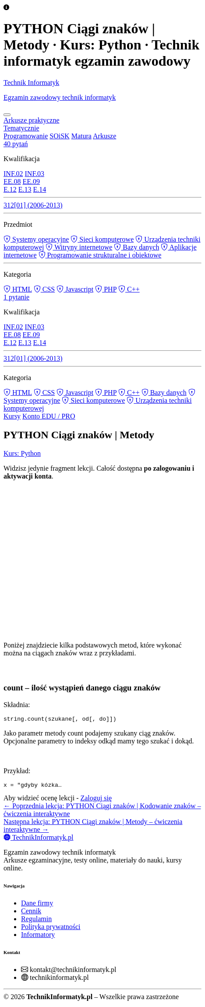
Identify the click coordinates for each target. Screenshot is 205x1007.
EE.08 (12, 181)
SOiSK (59, 136)
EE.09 (31, 181)
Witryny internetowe (79, 247)
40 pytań (16, 144)
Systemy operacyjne (36, 239)
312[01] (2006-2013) (33, 205)
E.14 (39, 189)
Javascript (75, 289)
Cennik (31, 913)
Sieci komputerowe (102, 239)
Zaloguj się (96, 800)
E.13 (25, 189)
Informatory (38, 937)
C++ (129, 289)
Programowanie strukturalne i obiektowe (100, 255)
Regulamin (36, 921)
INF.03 (35, 173)
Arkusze (104, 136)
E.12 (10, 189)
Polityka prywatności (51, 929)
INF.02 (13, 173)
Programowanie (26, 136)
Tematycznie (21, 128)
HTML (18, 289)
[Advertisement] (102, 559)
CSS (44, 289)
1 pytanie (16, 297)
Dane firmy (37, 905)
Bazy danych (136, 247)
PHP (106, 289)
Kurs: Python (22, 453)
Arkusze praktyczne (32, 120)
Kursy (12, 416)
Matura (81, 136)
